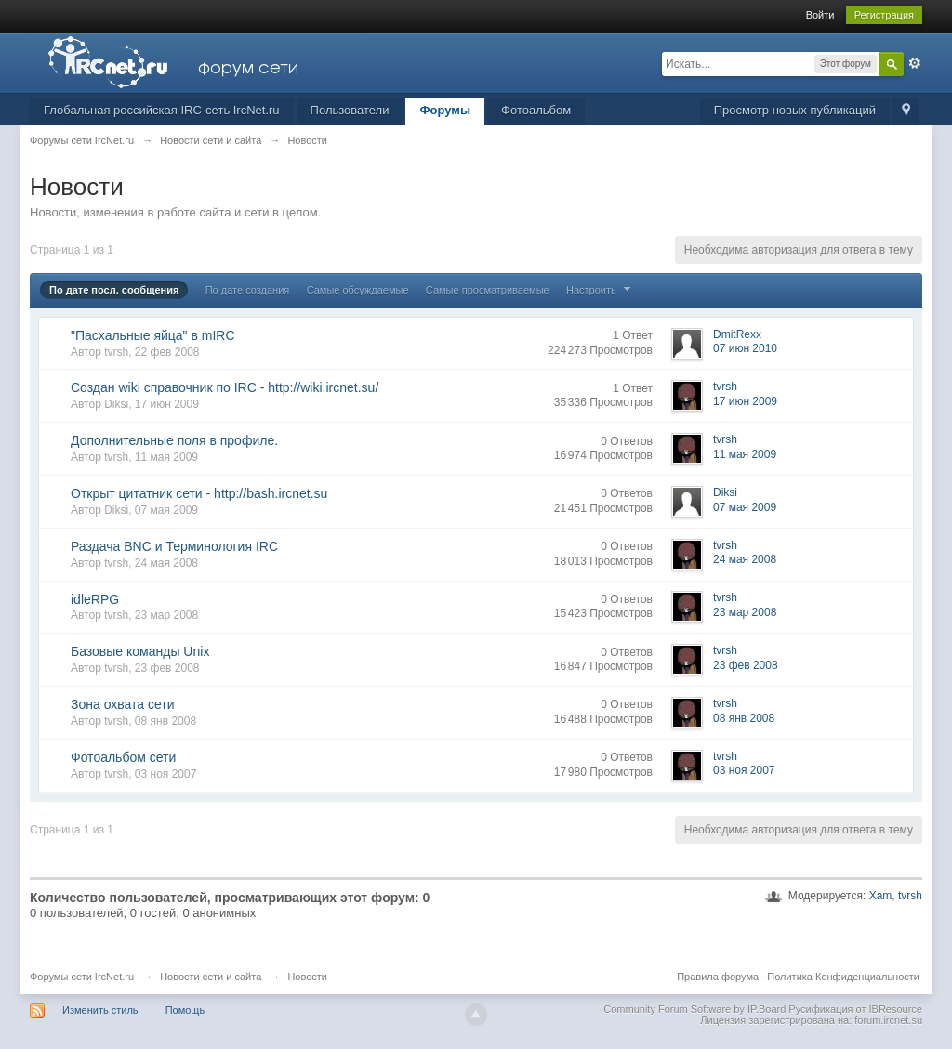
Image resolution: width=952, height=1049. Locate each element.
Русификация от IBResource (854, 1009)
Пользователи (350, 110)
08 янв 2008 (743, 718)
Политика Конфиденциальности (843, 976)
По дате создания (247, 289)
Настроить (600, 289)
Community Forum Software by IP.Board (694, 1009)
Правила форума (718, 976)
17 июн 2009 (745, 401)
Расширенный (914, 63)
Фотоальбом (536, 110)
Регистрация (884, 14)
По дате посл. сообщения (113, 289)
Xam (880, 895)
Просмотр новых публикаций (795, 110)
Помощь (185, 1010)
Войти (820, 14)
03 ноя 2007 (744, 770)
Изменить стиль (100, 1010)
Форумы (444, 110)
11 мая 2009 (744, 454)
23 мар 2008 (744, 612)
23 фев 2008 (745, 665)
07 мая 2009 (744, 507)
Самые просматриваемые (487, 289)
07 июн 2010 (745, 348)
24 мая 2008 (744, 559)
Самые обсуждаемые (358, 289)
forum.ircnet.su (888, 1020)
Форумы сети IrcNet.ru (82, 976)
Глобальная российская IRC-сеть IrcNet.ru (162, 110)
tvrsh (910, 895)
